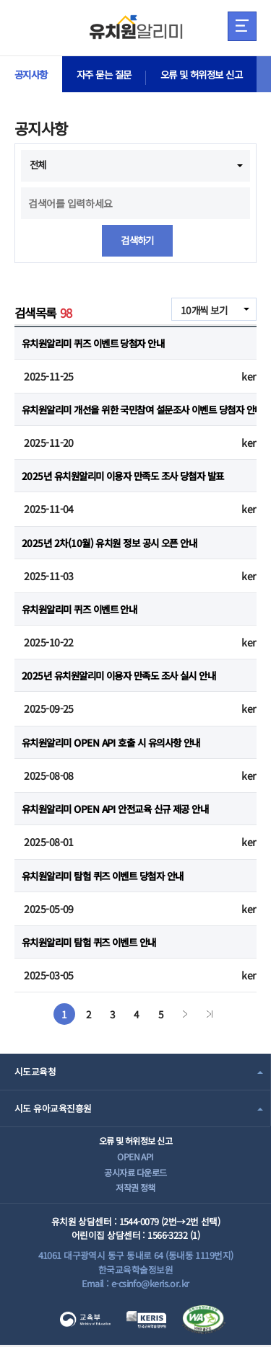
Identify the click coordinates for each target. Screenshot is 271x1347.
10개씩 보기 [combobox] (202, 310)
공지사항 (32, 74)
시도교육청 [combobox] (35, 1072)
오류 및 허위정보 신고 (211, 74)
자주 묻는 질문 (109, 74)
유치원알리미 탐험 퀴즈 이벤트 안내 (94, 942)
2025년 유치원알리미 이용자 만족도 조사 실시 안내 (125, 676)
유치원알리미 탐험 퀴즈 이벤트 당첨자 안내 (109, 875)
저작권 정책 (135, 1189)
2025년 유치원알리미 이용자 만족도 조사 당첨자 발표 (130, 476)
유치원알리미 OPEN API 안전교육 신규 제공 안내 (121, 809)
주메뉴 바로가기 (0, 0)
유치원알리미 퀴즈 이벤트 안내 (84, 610)
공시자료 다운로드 (135, 1174)
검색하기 (137, 241)
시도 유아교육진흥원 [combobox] (52, 1109)
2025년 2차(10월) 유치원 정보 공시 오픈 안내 (114, 542)
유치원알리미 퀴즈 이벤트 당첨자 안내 (99, 343)
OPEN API (135, 1157)
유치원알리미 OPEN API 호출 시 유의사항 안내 (117, 742)
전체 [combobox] (39, 164)
